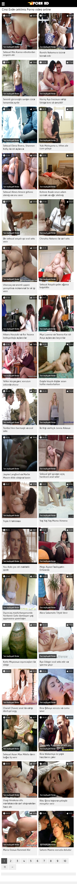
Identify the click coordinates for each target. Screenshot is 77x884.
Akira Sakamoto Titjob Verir (54, 612)
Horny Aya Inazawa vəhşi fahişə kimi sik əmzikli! (53, 101)
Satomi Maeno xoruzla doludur (55, 849)
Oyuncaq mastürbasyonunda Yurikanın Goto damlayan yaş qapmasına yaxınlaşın (18, 615)
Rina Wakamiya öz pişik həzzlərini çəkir (52, 756)
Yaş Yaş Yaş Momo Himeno (54, 520)
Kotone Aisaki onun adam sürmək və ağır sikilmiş (53, 194)
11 (5, 867)
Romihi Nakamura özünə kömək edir (52, 54)
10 (65, 860)
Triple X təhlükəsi (12, 521)
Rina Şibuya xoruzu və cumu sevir (54, 709)
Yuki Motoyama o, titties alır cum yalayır (54, 147)
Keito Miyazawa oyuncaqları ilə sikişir (19, 663)
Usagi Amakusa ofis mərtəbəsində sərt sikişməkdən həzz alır (19, 803)
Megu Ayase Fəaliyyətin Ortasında (52, 568)
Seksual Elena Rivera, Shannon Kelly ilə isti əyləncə (19, 147)
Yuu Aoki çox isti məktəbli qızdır (16, 568)
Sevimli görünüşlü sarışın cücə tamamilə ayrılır (19, 101)
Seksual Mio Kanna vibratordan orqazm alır (19, 53)
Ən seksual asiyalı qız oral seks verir (19, 240)
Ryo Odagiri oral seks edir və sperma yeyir (54, 663)
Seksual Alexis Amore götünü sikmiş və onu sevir (18, 194)
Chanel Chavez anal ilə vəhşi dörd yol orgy (18, 709)
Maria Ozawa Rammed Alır (17, 849)
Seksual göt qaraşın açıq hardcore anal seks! (52, 475)
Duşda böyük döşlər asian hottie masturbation (53, 383)
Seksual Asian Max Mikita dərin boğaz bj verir (19, 756)
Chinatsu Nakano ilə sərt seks (55, 238)
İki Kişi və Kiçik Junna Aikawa (55, 428)
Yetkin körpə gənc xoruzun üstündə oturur (17, 383)
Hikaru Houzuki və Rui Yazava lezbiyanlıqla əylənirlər (18, 336)
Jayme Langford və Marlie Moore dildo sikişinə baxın (16, 476)
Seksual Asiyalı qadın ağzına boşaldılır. (54, 286)
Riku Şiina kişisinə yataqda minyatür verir (53, 802)
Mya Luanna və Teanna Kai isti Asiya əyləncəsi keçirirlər (55, 336)
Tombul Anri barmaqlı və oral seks (18, 429)
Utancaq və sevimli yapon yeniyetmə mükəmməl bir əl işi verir (19, 288)
